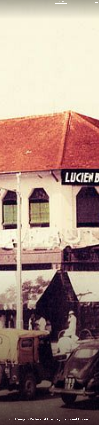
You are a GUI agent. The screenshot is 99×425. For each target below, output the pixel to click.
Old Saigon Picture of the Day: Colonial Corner (49, 419)
